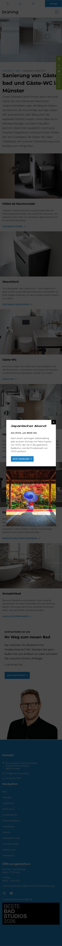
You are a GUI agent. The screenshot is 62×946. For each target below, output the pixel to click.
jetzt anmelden (21, 459)
